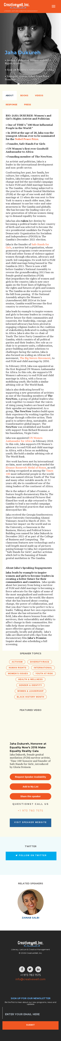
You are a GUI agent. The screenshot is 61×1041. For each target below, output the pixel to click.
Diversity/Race (39, 662)
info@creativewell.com (30, 979)
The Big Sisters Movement (35, 358)
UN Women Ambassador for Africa (24, 439)
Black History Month (30, 697)
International (43, 668)
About (10, 95)
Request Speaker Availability (30, 777)
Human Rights (17, 668)
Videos (39, 95)
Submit (30, 1025)
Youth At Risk (44, 673)
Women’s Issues (18, 673)
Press (27, 104)
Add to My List (30, 786)
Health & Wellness (30, 679)
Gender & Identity (30, 685)
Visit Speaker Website (30, 822)
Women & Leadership (30, 691)
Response (11, 104)
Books (24, 95)
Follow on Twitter (31, 855)
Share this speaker (30, 796)
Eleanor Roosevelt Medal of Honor (26, 467)
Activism (17, 662)
